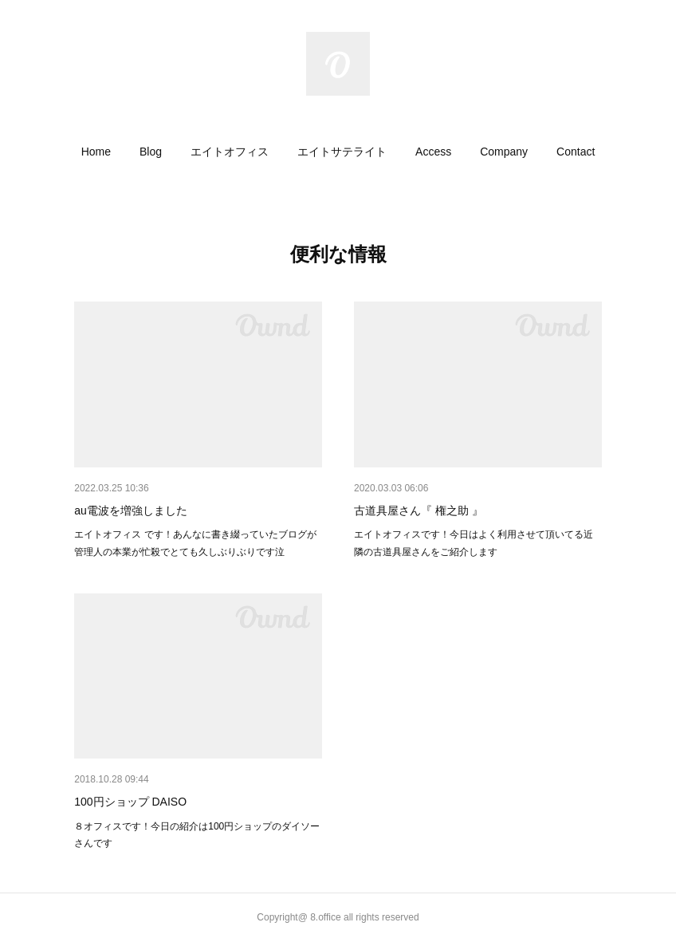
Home (96, 151)
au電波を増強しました (130, 510)
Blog (151, 151)
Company (504, 151)
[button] (96, 151)
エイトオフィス (230, 151)
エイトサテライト (342, 151)
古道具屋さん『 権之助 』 (418, 510)
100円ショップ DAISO (130, 801)
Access (433, 151)
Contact (575, 151)
